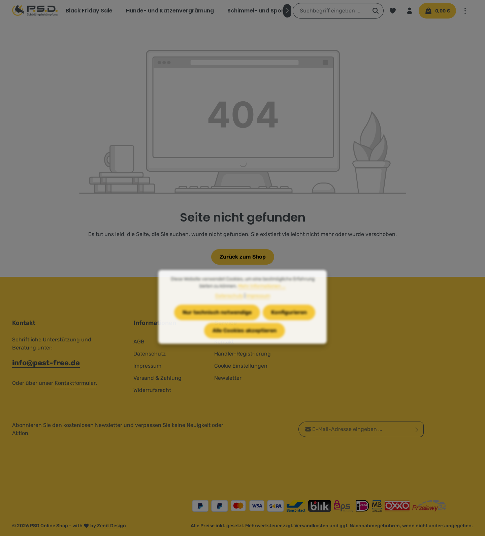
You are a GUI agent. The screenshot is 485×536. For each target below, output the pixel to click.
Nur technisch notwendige (217, 325)
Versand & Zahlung (157, 378)
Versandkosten (311, 526)
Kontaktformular (75, 383)
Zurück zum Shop (243, 257)
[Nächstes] (287, 11)
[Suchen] (376, 11)
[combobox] (330, 11)
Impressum (147, 366)
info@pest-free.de (46, 362)
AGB (138, 341)
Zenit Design (111, 526)
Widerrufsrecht (152, 390)
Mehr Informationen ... (262, 299)
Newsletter (227, 378)
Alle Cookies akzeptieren (245, 343)
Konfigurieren (289, 325)
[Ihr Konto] (409, 11)
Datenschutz (149, 353)
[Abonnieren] (417, 429)
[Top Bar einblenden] (465, 11)
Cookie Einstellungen (240, 366)
